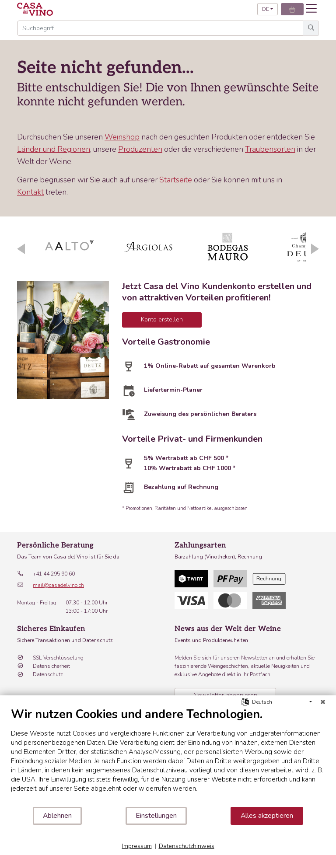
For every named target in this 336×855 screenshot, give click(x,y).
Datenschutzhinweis (186, 846)
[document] (168, 756)
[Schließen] (322, 701)
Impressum (137, 846)
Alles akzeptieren (267, 815)
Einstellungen (156, 815)
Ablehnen (57, 815)
